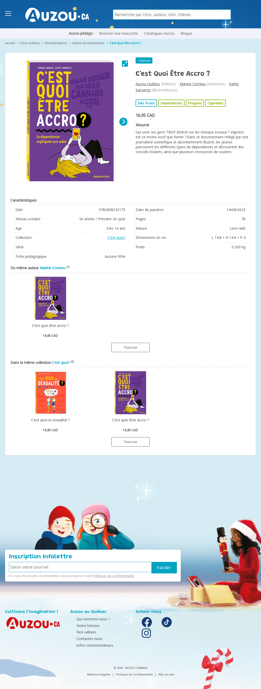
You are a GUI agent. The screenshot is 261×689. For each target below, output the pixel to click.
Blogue (186, 33)
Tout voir (130, 347)
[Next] (123, 121)
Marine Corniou (193, 83)
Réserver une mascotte (118, 33)
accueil (10, 43)
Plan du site (166, 674)
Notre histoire (83, 625)
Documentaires (56, 43)
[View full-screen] (125, 63)
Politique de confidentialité (113, 575)
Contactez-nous (85, 638)
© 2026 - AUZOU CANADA (130, 668)
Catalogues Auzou (159, 33)
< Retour (144, 60)
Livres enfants (30, 43)
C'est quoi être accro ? (125, 43)
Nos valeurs (81, 632)
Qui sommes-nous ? (88, 619)
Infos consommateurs (90, 645)
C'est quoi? (116, 237)
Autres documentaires (88, 43)
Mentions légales (98, 674)
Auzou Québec (148, 83)
